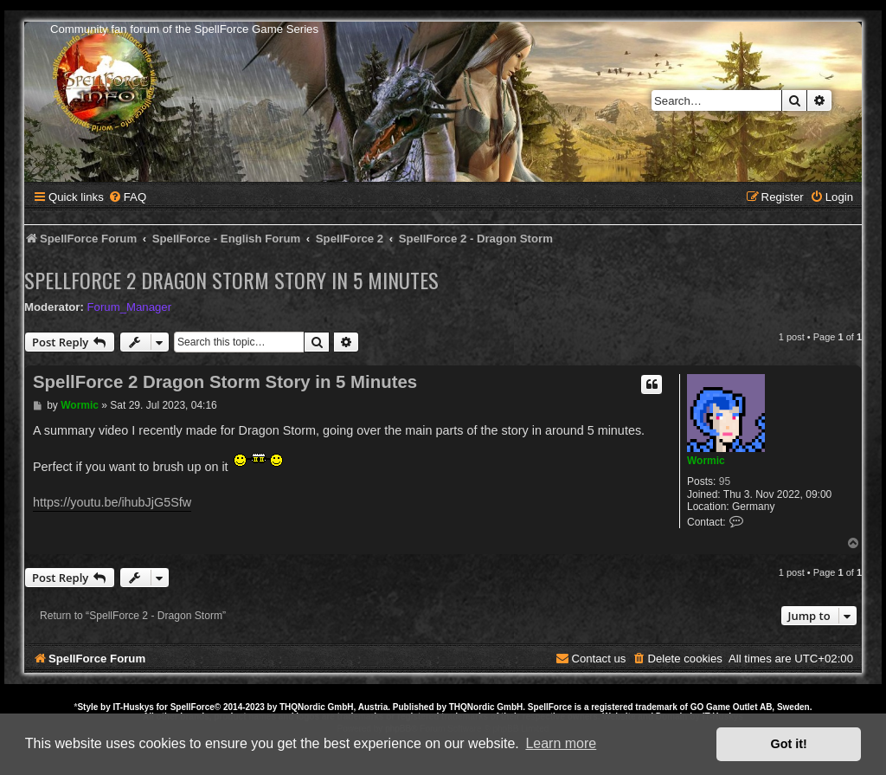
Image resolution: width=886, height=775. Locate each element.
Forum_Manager (129, 306)
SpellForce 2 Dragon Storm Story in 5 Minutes (231, 279)
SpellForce (192, 707)
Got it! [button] (789, 744)
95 (724, 481)
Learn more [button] (560, 743)
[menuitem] (127, 197)
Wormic (706, 461)
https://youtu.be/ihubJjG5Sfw (112, 502)
